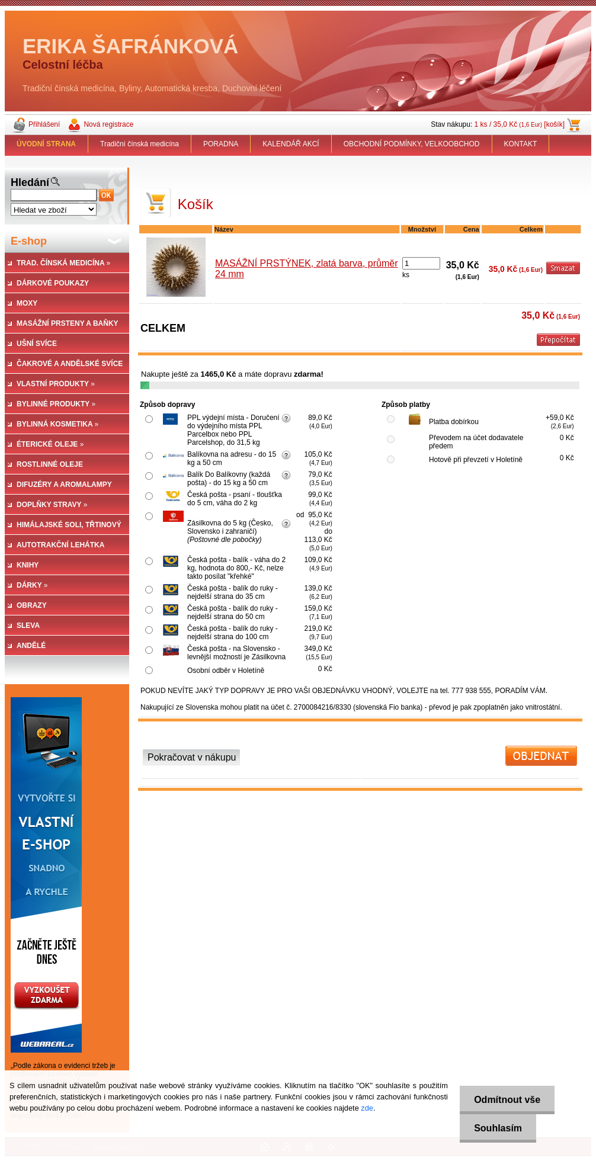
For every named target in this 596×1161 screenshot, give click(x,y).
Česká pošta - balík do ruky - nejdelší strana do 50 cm (232, 612)
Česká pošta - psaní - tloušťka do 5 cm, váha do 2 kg (234, 498)
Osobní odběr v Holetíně (225, 670)
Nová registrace (108, 124)
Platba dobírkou (454, 422)
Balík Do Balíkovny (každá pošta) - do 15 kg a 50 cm (228, 478)
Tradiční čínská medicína (139, 144)
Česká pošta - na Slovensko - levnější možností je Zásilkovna (236, 652)
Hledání (30, 182)
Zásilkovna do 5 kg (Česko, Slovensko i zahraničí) (230, 531)
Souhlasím (497, 1128)
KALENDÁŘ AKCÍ (290, 144)
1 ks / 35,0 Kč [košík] (520, 124)
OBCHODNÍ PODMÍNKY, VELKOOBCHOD (412, 144)
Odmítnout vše (506, 1100)
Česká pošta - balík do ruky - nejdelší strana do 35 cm (232, 592)
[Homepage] (46, 144)
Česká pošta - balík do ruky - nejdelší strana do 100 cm (232, 632)
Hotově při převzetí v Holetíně (476, 460)
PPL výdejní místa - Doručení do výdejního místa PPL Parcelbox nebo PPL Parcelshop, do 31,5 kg (233, 430)
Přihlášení (44, 124)
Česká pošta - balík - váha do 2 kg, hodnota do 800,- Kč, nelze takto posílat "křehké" (236, 568)
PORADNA (220, 144)
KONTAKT (520, 144)
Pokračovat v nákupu (192, 757)
